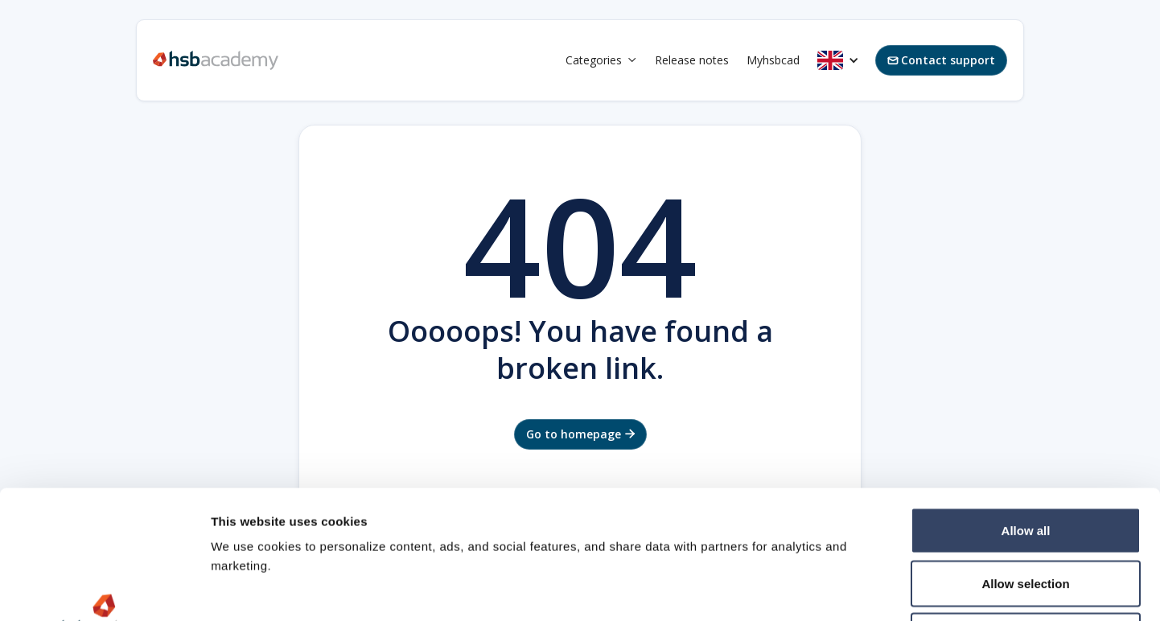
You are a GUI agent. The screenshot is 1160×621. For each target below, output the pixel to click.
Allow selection (1025, 463)
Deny (1026, 515)
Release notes (692, 60)
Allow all (1026, 410)
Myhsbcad (773, 60)
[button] (601, 60)
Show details (844, 589)
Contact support (941, 60)
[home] (215, 60)
